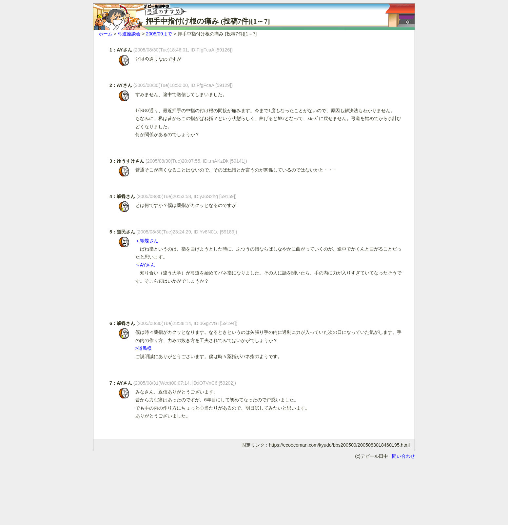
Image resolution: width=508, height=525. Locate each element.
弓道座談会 (129, 33)
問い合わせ (403, 456)
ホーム (105, 33)
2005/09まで (159, 33)
